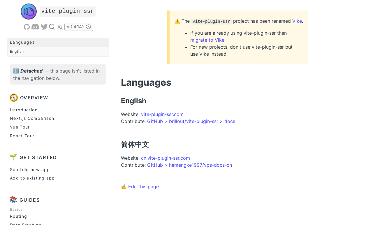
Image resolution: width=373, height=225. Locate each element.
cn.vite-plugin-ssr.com (165, 158)
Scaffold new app (30, 169)
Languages (22, 42)
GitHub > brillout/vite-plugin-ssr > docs (191, 121)
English (17, 51)
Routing (18, 216)
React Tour (22, 135)
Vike (297, 21)
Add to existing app (32, 177)
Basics (16, 209)
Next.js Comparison (32, 118)
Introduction (24, 109)
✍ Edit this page (140, 186)
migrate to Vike (207, 40)
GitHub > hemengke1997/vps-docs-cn (189, 165)
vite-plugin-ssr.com (162, 114)
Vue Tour (20, 126)
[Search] (52, 26)
